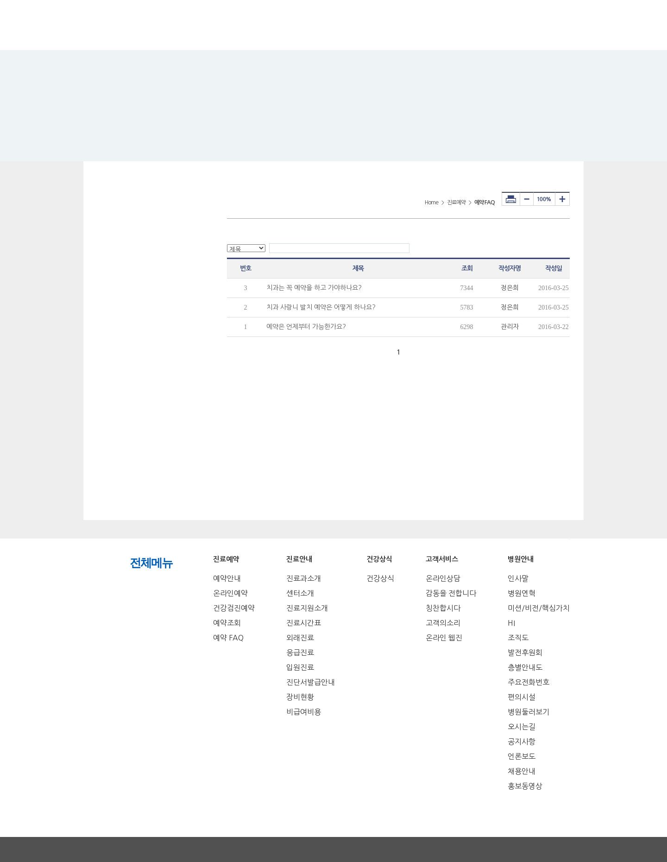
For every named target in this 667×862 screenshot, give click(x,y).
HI (511, 623)
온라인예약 (230, 593)
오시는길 (521, 726)
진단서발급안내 (310, 682)
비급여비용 (303, 712)
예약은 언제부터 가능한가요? (306, 326)
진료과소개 (303, 578)
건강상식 (380, 578)
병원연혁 (521, 593)
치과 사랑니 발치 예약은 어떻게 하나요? (321, 307)
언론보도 (521, 756)
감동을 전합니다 (451, 593)
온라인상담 (443, 578)
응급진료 (300, 652)
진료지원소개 (307, 608)
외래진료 (300, 637)
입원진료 (300, 667)
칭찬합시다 (443, 608)
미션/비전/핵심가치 (539, 608)
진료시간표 (303, 623)
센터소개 (300, 593)
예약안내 (227, 578)
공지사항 (521, 741)
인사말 (518, 578)
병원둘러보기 (528, 712)
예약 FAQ (228, 637)
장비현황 (300, 697)
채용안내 (521, 771)
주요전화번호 (528, 682)
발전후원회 (525, 652)
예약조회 (227, 623)
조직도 (518, 637)
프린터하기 (511, 199)
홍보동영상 (525, 786)
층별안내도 (525, 667)
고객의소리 (443, 623)
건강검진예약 (234, 608)
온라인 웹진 (444, 637)
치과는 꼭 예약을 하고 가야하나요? (314, 288)
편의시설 (521, 697)
